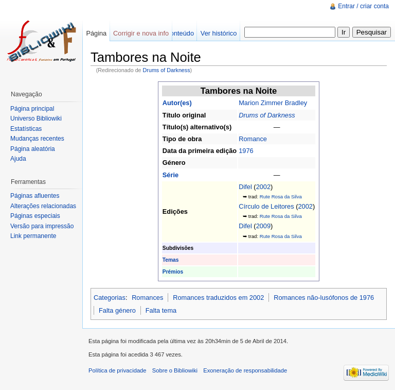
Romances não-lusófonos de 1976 (324, 297)
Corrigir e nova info (141, 33)
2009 (263, 226)
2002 (263, 187)
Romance (253, 139)
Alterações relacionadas (43, 206)
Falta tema (161, 310)
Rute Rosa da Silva (281, 196)
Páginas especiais (35, 215)
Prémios (173, 272)
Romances (147, 297)
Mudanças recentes (37, 138)
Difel (245, 187)
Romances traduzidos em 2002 (218, 297)
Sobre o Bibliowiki (175, 370)
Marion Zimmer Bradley (273, 103)
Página (96, 33)
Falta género (117, 310)
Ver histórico (219, 33)
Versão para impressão (42, 226)
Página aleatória (32, 148)
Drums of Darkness (166, 70)
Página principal (32, 108)
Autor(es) (177, 103)
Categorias (109, 297)
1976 (246, 151)
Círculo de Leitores (266, 206)
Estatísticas (26, 128)
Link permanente (33, 236)
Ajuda (18, 158)
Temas (171, 260)
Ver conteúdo (174, 33)
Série (170, 175)
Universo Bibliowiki (36, 118)
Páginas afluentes (34, 195)
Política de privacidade (117, 370)
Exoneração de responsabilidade (245, 370)
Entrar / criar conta (363, 6)
